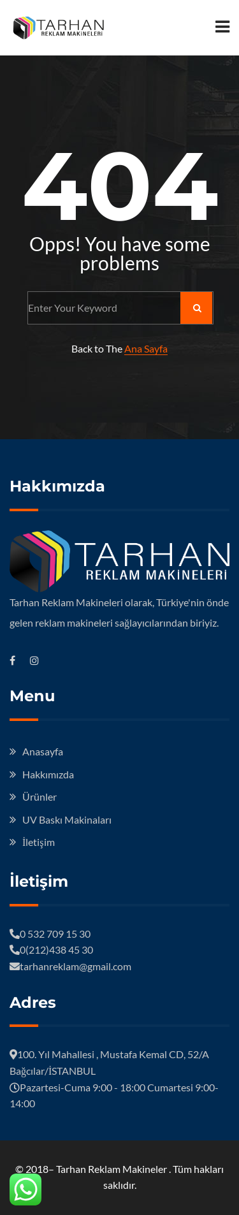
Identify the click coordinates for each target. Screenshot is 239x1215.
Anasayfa (42, 751)
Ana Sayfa (146, 348)
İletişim (38, 842)
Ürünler (39, 796)
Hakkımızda (48, 774)
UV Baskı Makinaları (67, 819)
